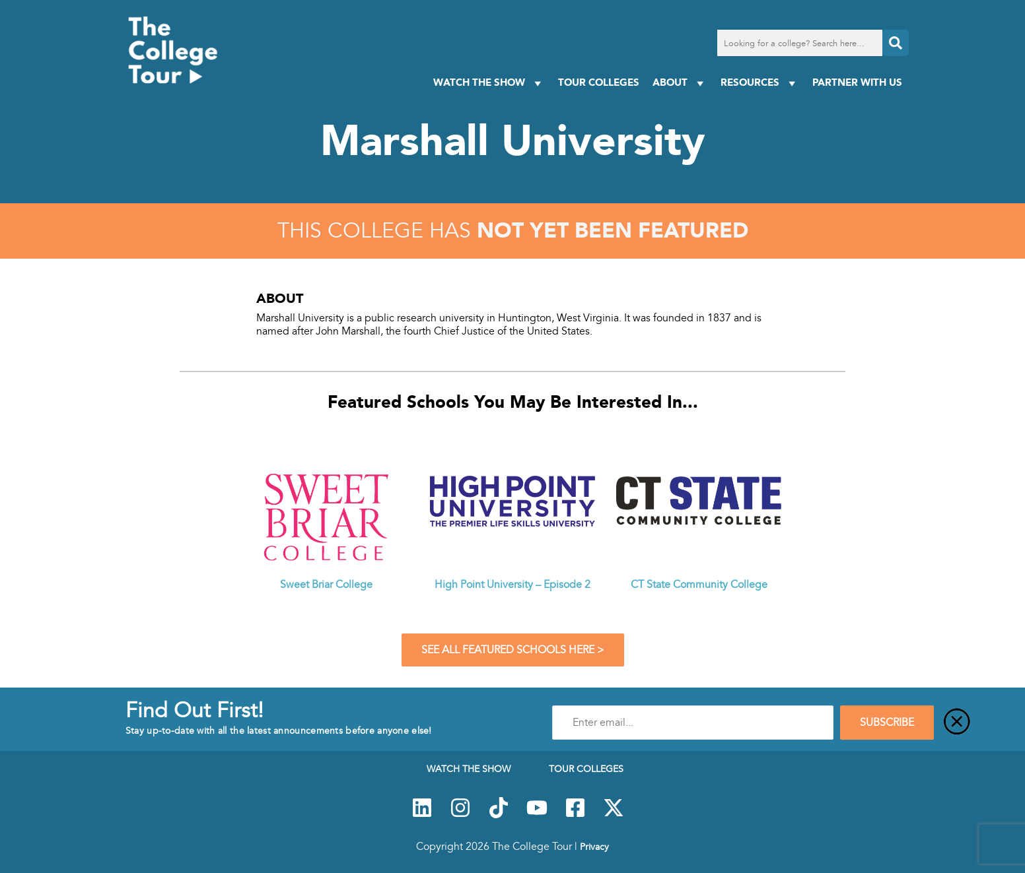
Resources (760, 83)
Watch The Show (489, 83)
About (680, 83)
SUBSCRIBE (887, 722)
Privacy (594, 847)
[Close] (956, 722)
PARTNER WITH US (857, 82)
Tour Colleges (598, 82)
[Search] (895, 43)
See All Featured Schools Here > (512, 650)
